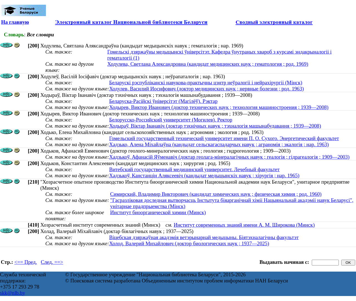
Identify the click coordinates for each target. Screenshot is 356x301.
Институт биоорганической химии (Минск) (158, 212)
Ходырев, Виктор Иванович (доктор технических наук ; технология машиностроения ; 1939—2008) (218, 107)
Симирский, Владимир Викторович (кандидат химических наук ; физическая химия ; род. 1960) (216, 194)
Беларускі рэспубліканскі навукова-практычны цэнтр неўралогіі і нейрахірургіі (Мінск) (205, 82)
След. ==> (52, 262)
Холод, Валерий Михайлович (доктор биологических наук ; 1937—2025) (189, 243)
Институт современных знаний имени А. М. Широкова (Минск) (244, 225)
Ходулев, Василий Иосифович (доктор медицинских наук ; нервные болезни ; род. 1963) (206, 89)
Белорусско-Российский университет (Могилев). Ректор (170, 120)
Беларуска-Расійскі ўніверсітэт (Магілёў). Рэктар (163, 101)
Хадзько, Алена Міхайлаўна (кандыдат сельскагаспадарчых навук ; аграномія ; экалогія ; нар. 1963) (219, 144)
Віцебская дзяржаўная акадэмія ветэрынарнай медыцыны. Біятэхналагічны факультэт (203, 237)
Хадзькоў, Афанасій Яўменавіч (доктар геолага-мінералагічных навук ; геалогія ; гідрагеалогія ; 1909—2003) (229, 157)
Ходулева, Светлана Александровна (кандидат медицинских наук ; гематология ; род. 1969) (207, 64)
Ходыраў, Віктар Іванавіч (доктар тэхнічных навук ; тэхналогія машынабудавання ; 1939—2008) (215, 126)
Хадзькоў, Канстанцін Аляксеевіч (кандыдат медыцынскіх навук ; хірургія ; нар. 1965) (204, 175)
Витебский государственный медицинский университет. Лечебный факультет (194, 169)
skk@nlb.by (12, 293)
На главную (15, 22)
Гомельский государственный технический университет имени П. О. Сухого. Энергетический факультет (224, 138)
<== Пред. (25, 262)
